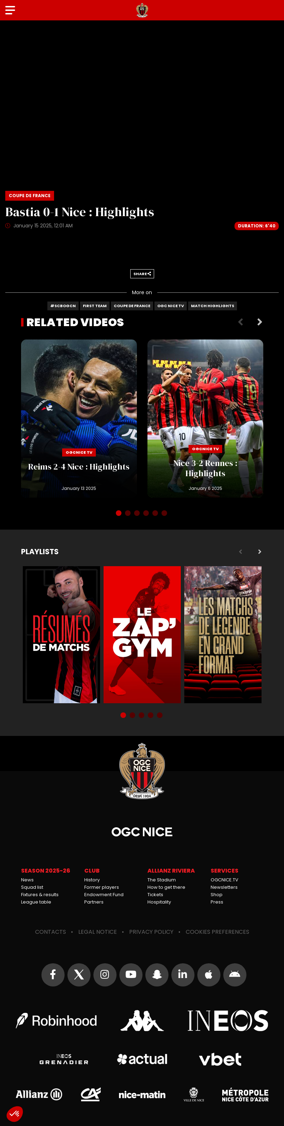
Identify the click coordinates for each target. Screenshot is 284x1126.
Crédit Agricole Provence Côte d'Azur (90, 1094)
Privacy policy (151, 932)
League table (36, 902)
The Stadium (161, 879)
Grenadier (64, 1059)
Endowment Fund (104, 894)
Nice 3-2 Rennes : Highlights (205, 418)
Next (259, 322)
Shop (217, 894)
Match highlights (212, 306)
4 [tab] (146, 513)
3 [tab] (137, 513)
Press (217, 902)
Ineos (228, 1020)
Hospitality (159, 902)
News (27, 879)
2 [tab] (128, 513)
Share (142, 274)
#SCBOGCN (63, 306)
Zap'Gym (142, 634)
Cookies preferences (217, 932)
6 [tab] (165, 513)
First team (95, 306)
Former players (101, 887)
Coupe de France (132, 306)
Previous (240, 322)
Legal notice (97, 932)
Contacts (50, 932)
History (92, 879)
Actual (142, 1059)
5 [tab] (155, 513)
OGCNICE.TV (224, 879)
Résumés (61, 634)
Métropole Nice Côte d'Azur (245, 1094)
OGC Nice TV (170, 306)
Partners (94, 902)
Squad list (32, 887)
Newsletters (224, 887)
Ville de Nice (194, 1094)
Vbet (220, 1059)
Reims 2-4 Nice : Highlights (79, 418)
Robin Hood (56, 1020)
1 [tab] (119, 513)
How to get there (166, 887)
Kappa (142, 1020)
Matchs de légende (223, 634)
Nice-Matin (142, 1094)
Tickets (155, 894)
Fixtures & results (40, 894)
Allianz (39, 1094)
